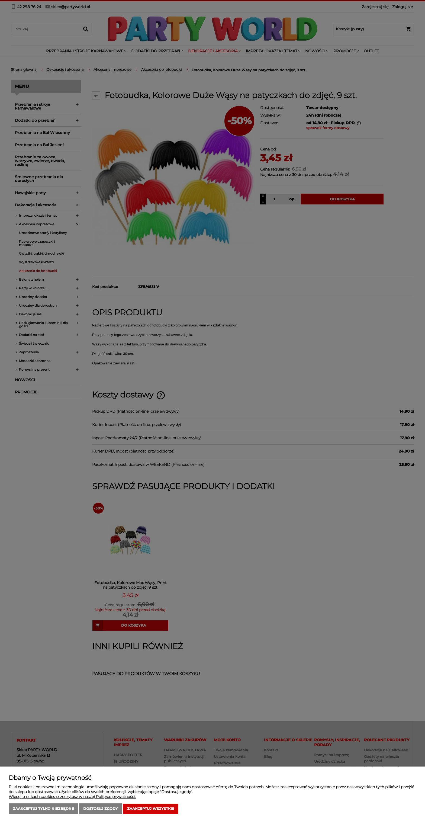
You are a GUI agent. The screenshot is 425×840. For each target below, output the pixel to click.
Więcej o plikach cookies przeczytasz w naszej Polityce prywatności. (72, 796)
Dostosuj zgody (100, 809)
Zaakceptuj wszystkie (150, 809)
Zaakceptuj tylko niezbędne (43, 809)
